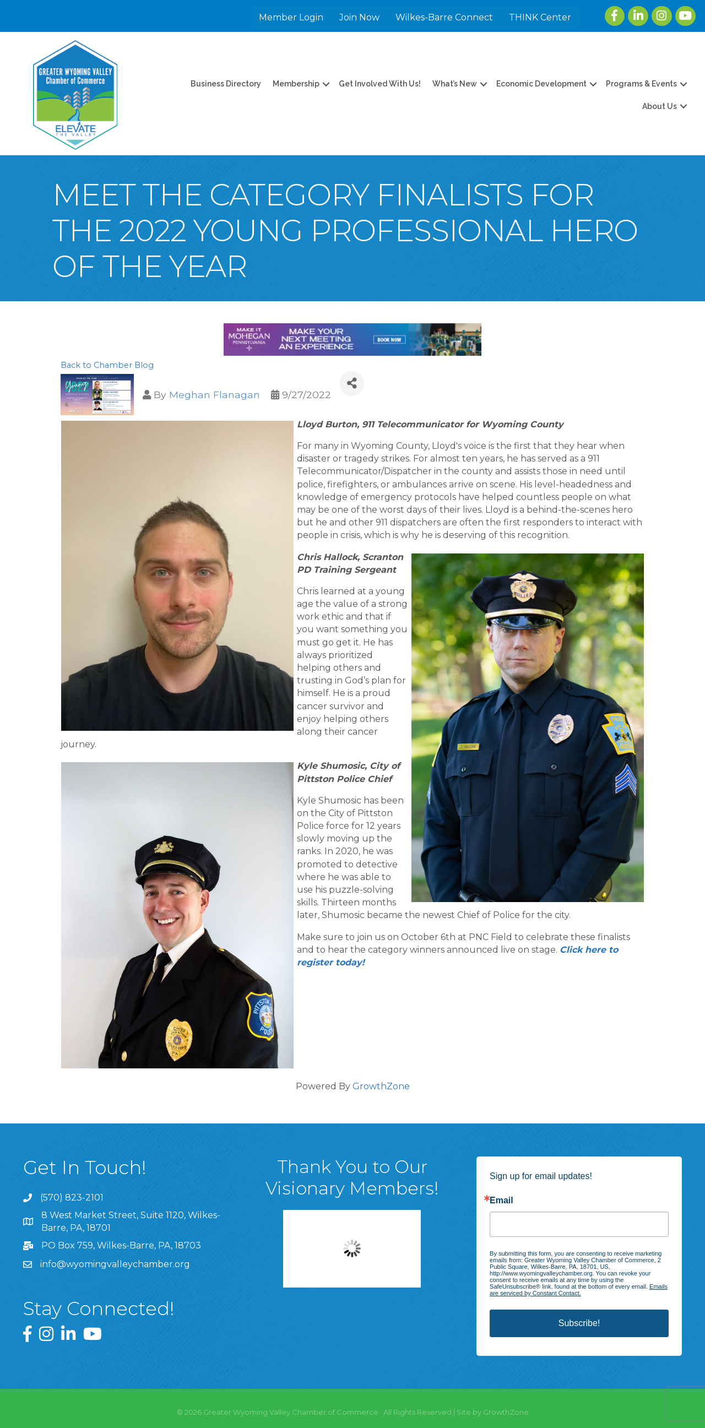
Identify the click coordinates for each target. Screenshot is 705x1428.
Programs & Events (639, 83)
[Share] (351, 383)
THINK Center (540, 17)
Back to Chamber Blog (107, 365)
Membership (294, 83)
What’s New (453, 83)
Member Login (291, 17)
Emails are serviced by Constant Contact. (579, 1289)
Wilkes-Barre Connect (445, 17)
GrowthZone (381, 1085)
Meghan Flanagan (214, 394)
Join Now (360, 17)
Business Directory (224, 83)
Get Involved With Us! (378, 83)
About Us (658, 105)
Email (501, 1200)
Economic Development (540, 83)
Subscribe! (579, 1322)
